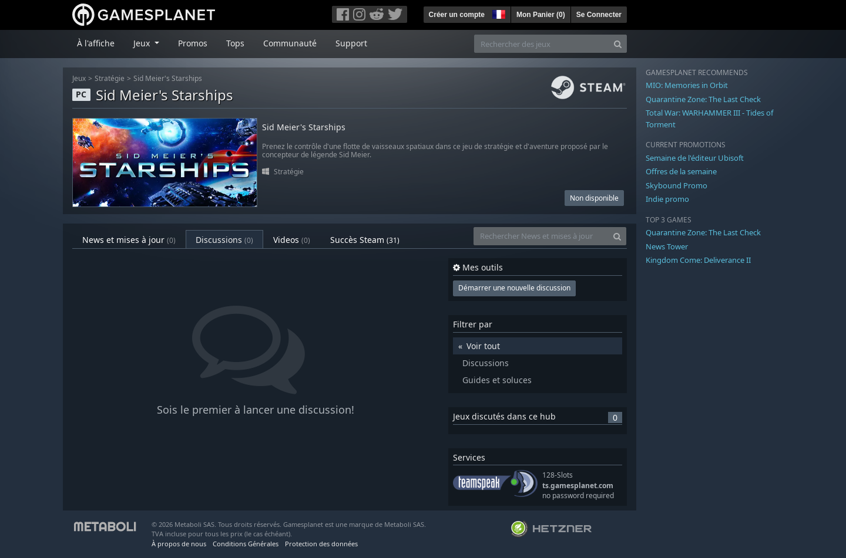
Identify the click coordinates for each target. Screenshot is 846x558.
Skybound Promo (676, 185)
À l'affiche (96, 43)
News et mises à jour (129, 239)
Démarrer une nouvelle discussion (514, 288)
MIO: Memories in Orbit (687, 85)
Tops (235, 43)
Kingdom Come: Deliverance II (698, 260)
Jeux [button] (142, 43)
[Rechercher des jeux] (541, 44)
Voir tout (483, 345)
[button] (497, 13)
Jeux (79, 78)
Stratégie (110, 78)
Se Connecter (599, 15)
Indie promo (667, 199)
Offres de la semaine (681, 171)
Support (351, 43)
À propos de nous (179, 543)
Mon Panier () (540, 15)
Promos (192, 43)
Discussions (224, 239)
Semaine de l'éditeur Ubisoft (695, 158)
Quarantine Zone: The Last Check (703, 99)
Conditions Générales (245, 543)
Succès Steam (365, 239)
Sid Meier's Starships (167, 78)
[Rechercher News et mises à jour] (541, 236)
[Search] (618, 44)
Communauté (290, 43)
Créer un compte (457, 15)
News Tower (667, 246)
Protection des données (321, 543)
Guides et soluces (497, 379)
